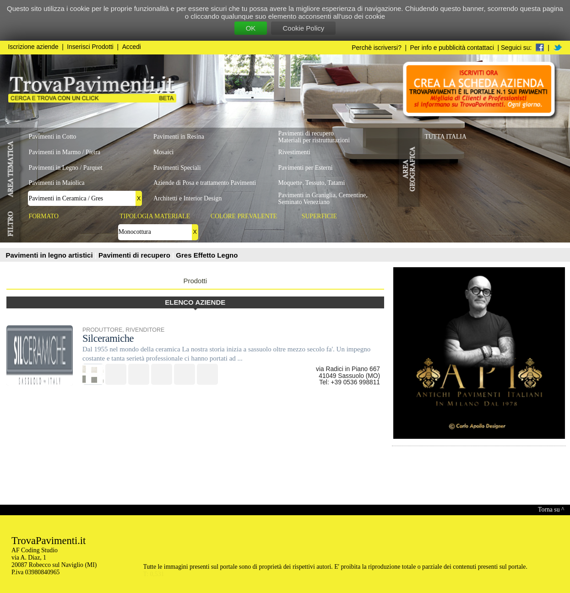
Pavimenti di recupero (135, 255)
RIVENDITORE (144, 330)
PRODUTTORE (102, 330)
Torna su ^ (551, 509)
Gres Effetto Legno (207, 255)
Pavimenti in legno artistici (50, 255)
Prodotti (195, 281)
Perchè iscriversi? (377, 47)
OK (251, 28)
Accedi (131, 46)
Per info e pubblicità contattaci (452, 47)
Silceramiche (108, 338)
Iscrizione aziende (33, 46)
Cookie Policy (303, 28)
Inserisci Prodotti (90, 46)
